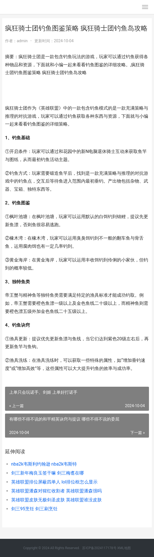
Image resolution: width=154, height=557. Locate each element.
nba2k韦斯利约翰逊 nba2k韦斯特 (44, 464)
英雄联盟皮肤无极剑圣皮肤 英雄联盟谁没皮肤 (56, 499)
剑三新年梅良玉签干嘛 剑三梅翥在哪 (47, 473)
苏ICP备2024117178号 (99, 548)
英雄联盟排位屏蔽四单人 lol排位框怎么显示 (54, 482)
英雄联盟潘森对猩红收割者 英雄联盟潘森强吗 (56, 491)
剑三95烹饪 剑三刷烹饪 (34, 508)
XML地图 (124, 548)
